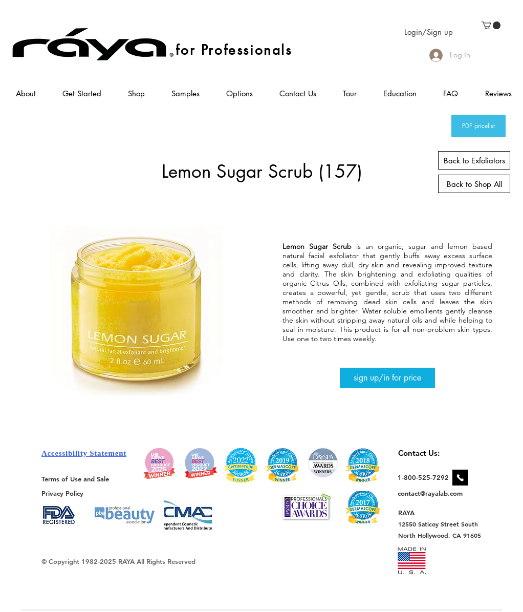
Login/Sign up (428, 32)
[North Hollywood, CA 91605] (440, 535)
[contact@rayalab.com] (432, 493)
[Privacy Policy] (63, 493)
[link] (491, 25)
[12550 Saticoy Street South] (438, 524)
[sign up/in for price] (387, 378)
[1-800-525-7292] (423, 477)
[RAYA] (412, 512)
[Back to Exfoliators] (474, 160)
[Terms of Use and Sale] (76, 478)
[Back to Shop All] (474, 184)
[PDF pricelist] (478, 126)
